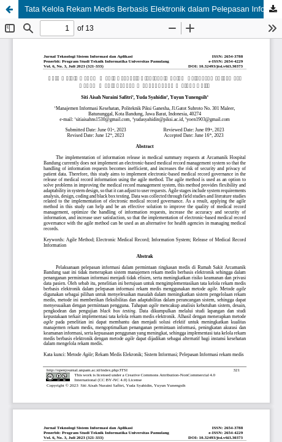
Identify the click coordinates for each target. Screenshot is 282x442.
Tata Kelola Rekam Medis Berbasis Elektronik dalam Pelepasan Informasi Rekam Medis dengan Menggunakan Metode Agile (153, 9)
